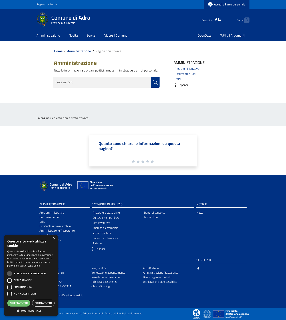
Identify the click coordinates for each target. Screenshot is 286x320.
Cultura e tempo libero (106, 217)
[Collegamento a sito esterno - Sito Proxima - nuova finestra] (196, 314)
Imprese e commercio (105, 228)
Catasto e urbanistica (105, 238)
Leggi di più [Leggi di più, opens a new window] (34, 265)
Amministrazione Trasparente (57, 230)
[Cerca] (245, 20)
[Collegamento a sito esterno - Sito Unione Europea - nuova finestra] (94, 186)
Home (58, 51)
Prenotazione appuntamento (108, 272)
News (199, 212)
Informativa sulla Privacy (78, 313)
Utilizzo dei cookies (132, 313)
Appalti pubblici (102, 233)
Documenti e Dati (185, 73)
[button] (180, 85)
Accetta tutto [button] (19, 303)
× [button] (54, 238)
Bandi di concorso (154, 212)
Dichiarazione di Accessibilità (160, 281)
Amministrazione (79, 51)
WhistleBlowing (100, 286)
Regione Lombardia (47, 4)
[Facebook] (210, 19)
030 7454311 (62, 286)
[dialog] (31, 275)
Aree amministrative (187, 68)
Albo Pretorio (151, 268)
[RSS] (213, 19)
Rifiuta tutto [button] (43, 303)
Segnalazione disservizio (105, 277)
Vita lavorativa (101, 222)
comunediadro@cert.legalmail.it (64, 295)
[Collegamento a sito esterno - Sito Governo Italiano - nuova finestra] (207, 314)
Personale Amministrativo (55, 226)
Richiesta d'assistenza (104, 281)
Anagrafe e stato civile (106, 212)
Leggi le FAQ (98, 268)
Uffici (178, 79)
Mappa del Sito (113, 313)
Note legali (97, 313)
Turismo (97, 243)
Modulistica (151, 217)
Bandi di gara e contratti (157, 277)
